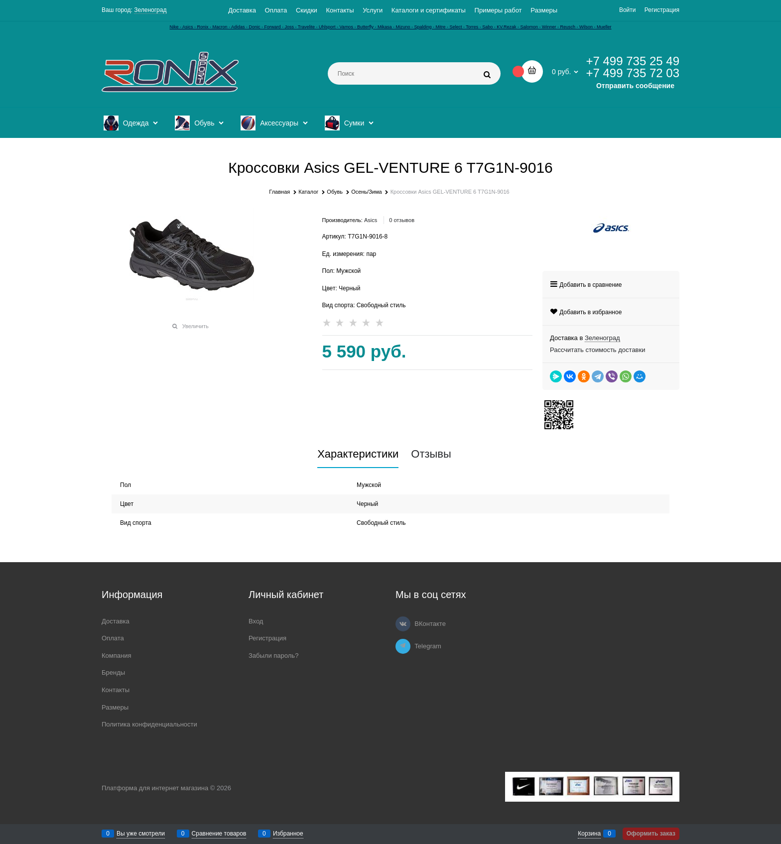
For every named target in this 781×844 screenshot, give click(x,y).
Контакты (340, 10)
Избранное (288, 834)
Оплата (276, 10)
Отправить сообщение (635, 86)
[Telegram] (402, 646)
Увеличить (195, 326)
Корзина (589, 834)
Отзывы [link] (431, 454)
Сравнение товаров (219, 834)
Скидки (306, 10)
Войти (627, 9)
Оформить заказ (651, 833)
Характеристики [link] (357, 454)
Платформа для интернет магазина (155, 788)
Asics (370, 220)
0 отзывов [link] (401, 220)
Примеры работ (498, 10)
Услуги (373, 10)
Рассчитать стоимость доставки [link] (597, 350)
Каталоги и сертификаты (428, 10)
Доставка (242, 10)
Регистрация (662, 9)
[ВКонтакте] (402, 623)
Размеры (543, 10)
